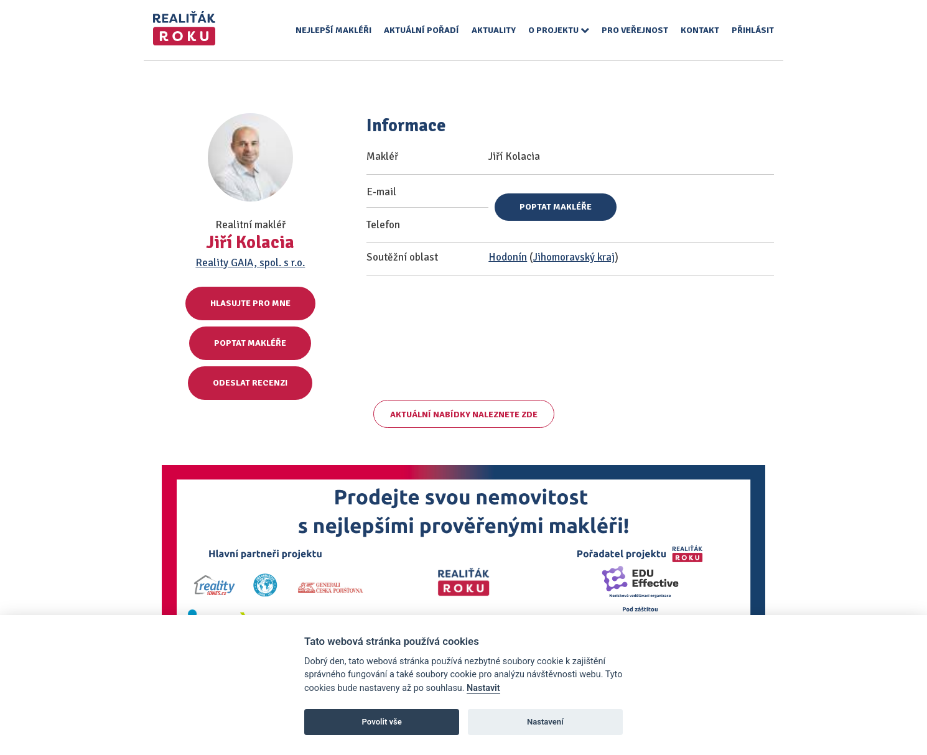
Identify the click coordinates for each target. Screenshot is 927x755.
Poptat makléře (250, 343)
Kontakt (700, 30)
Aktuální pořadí (421, 30)
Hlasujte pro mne (250, 303)
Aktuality (494, 30)
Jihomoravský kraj (574, 257)
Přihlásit (753, 30)
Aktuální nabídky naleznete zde (464, 414)
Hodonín (507, 257)
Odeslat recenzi (250, 383)
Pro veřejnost (635, 30)
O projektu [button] (558, 30)
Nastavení (545, 721)
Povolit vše (382, 721)
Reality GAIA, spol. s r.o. (250, 262)
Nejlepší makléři (333, 30)
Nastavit (483, 688)
